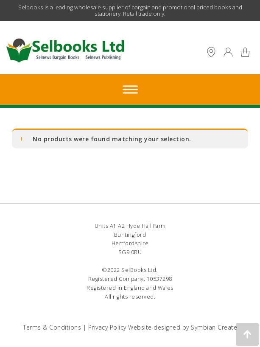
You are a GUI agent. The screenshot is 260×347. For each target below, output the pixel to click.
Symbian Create (214, 327)
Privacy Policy (107, 327)
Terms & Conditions (52, 327)
